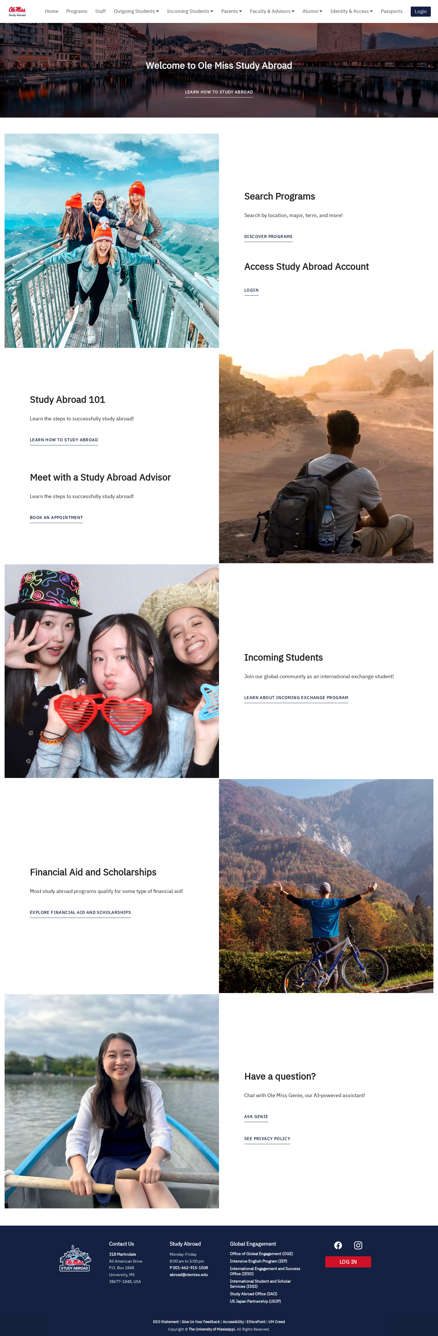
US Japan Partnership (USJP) (255, 1301)
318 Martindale (122, 1254)
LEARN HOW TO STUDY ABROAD (219, 92)
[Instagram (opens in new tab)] (358, 1248)
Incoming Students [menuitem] (190, 11)
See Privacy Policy (267, 1138)
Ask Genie (256, 1116)
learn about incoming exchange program (296, 697)
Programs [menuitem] (76, 11)
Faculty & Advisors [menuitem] (272, 11)
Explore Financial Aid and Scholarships (80, 912)
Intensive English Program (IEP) (258, 1261)
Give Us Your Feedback (201, 1321)
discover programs (268, 236)
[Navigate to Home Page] (17, 11)
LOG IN (355, 1262)
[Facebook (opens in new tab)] (338, 1248)
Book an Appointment (56, 517)
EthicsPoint (256, 1321)
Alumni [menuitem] (312, 11)
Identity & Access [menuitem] (351, 11)
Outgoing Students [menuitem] (136, 11)
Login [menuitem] (421, 11)
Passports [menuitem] (391, 11)
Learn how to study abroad (64, 439)
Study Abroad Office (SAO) (253, 1293)
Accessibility (233, 1321)
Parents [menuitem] (231, 11)
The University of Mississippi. (212, 1329)
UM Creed (276, 1321)
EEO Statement (166, 1321)
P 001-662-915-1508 (189, 1267)
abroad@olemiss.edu (189, 1274)
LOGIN (251, 290)
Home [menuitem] (51, 11)
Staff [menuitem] (100, 11)
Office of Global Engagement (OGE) (261, 1253)
